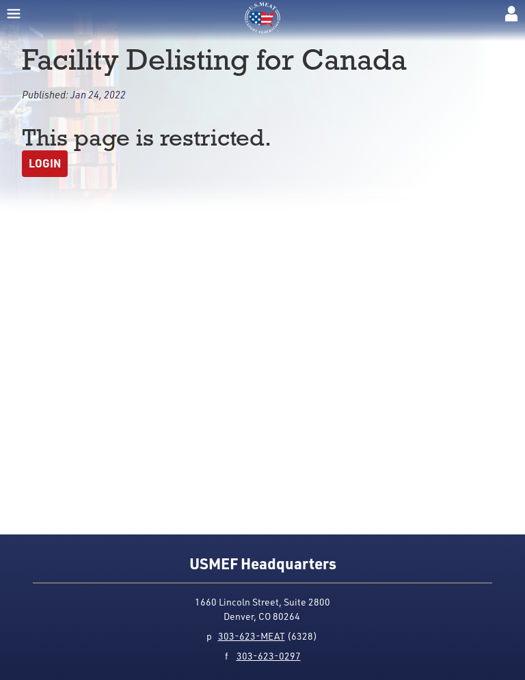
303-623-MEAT (251, 635)
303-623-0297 (269, 655)
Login (45, 163)
